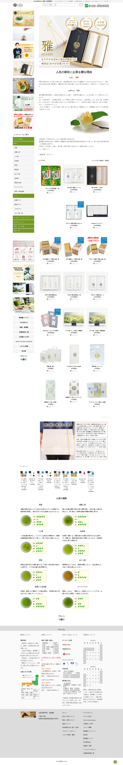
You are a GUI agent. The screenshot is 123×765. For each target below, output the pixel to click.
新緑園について (88, 738)
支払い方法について (68, 716)
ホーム (40, 149)
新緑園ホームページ (89, 731)
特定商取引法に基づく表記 (70, 727)
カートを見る (87, 716)
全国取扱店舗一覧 (88, 753)
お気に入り (51, 193)
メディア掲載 (87, 727)
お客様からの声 (88, 723)
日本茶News (87, 742)
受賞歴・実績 (87, 746)
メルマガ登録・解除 (68, 734)
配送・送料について (68, 720)
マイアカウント (88, 712)
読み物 (24, 351)
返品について (66, 723)
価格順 (101, 160)
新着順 (107, 160)
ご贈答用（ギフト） (46, 149)
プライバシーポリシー (69, 731)
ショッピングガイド (89, 749)
